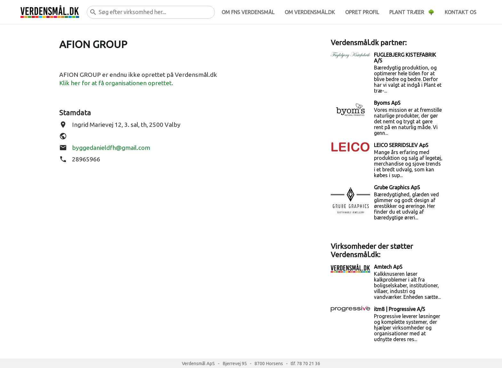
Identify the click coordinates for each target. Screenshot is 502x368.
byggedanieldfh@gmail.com (111, 147)
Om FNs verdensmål (248, 12)
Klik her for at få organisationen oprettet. (116, 82)
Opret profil (362, 12)
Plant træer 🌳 (411, 12)
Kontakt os (460, 12)
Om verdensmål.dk (310, 12)
